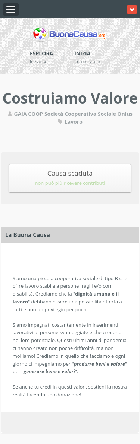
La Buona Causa (27, 234)
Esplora (41, 53)
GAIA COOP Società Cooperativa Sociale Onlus (70, 113)
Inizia (82, 53)
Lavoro (70, 121)
